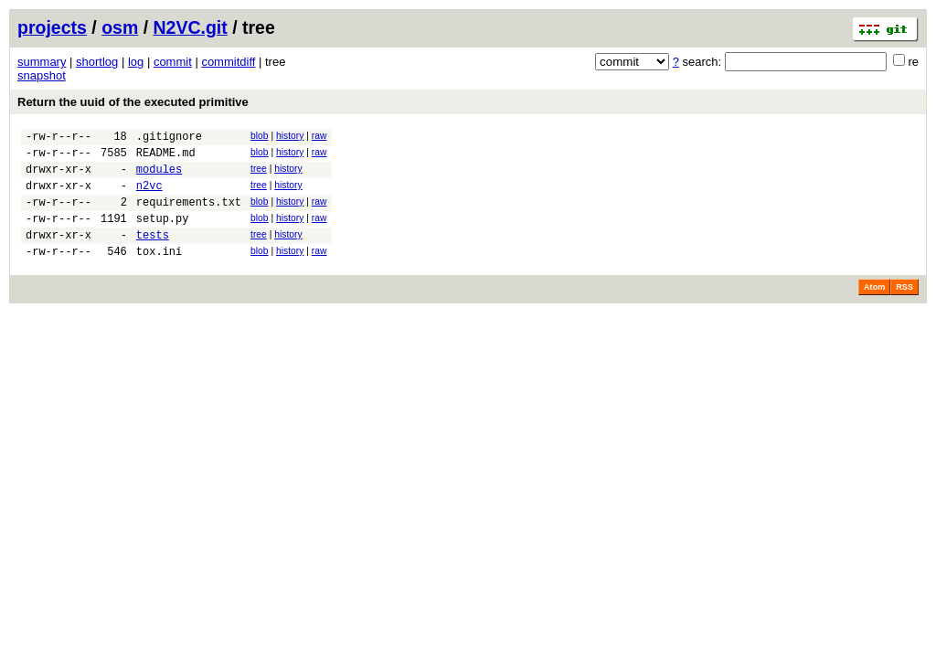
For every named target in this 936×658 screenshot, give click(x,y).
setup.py (162, 234)
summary (41, 62)
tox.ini (159, 273)
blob (259, 136)
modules (159, 177)
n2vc (149, 196)
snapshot (41, 75)
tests (152, 253)
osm (119, 27)
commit (173, 62)
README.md (166, 157)
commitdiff (228, 62)
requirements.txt (188, 215)
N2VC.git (191, 27)
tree (258, 174)
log (136, 62)
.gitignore (169, 138)
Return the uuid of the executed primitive (133, 102)
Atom (874, 308)
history (289, 136)
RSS (904, 308)
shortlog (97, 62)
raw (319, 136)
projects (52, 27)
